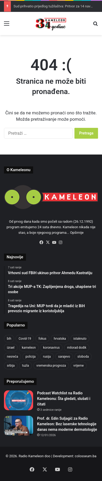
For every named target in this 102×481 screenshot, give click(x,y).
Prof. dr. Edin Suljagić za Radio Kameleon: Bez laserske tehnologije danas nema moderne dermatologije (67, 424)
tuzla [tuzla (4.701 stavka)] (25, 365)
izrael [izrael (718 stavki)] (11, 347)
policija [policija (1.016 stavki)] (30, 356)
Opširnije (77, 233)
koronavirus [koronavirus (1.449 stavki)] (51, 347)
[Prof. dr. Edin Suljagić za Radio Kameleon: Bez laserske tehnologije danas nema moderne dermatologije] (18, 426)
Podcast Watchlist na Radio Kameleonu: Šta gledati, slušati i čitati (63, 398)
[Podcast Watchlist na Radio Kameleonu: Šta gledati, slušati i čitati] (18, 400)
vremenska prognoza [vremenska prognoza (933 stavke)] (51, 365)
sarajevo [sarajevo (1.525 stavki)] (64, 356)
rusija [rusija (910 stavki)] (47, 356)
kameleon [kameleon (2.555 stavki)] (29, 347)
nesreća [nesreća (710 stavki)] (12, 356)
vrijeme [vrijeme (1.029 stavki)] (78, 365)
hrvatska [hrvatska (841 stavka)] (60, 338)
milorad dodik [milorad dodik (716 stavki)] (76, 347)
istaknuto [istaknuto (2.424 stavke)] (80, 338)
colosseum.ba (85, 456)
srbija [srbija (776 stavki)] (11, 365)
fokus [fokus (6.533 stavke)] (42, 338)
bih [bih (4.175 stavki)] (9, 338)
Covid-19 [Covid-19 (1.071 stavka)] (25, 338)
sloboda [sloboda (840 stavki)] (83, 356)
